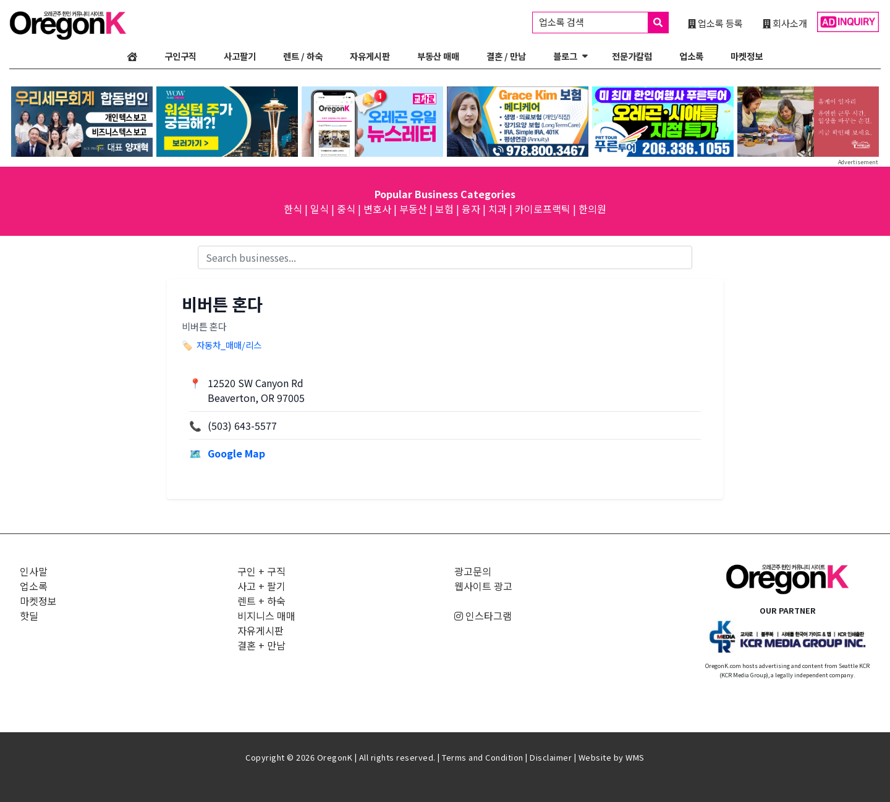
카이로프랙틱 (542, 208)
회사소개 (785, 23)
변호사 (377, 208)
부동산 (413, 208)
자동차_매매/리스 (229, 344)
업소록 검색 (603, 22)
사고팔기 (240, 55)
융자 (471, 208)
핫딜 (29, 615)
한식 (293, 208)
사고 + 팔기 (261, 586)
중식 (346, 208)
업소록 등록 (715, 23)
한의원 (592, 208)
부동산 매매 (438, 55)
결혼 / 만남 (506, 55)
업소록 (691, 55)
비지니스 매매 (266, 615)
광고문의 (472, 571)
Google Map (236, 453)
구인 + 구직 (261, 571)
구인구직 (180, 55)
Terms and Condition (482, 757)
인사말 (34, 571)
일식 (319, 208)
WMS (635, 757)
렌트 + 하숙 (261, 600)
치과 (497, 208)
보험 (444, 208)
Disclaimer (551, 757)
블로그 (565, 55)
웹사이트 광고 (483, 586)
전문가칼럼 (632, 55)
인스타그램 (483, 615)
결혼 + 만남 (261, 645)
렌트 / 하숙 (303, 55)
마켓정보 (747, 55)
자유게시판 (370, 55)
